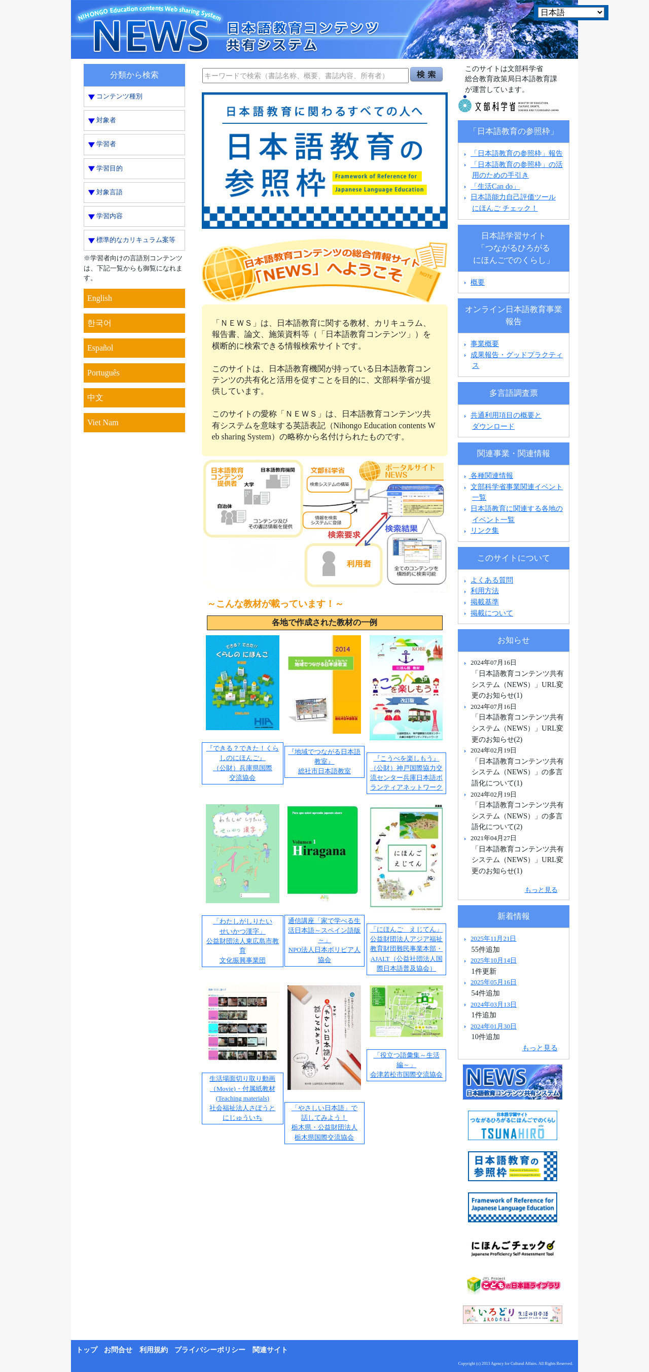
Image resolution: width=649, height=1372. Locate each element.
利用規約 (153, 1350)
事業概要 (485, 343)
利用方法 (485, 591)
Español (100, 348)
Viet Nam (103, 422)
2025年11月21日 (493, 938)
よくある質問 (492, 580)
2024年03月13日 (494, 1004)
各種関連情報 (487, 475)
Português (103, 372)
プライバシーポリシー (209, 1350)
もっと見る (541, 890)
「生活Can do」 (495, 186)
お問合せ (118, 1350)
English (99, 298)
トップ (86, 1350)
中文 (95, 397)
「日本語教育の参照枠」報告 (517, 153)
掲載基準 (485, 602)
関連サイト (270, 1350)
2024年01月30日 (494, 1026)
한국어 (99, 323)
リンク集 (485, 530)
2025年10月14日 (494, 960)
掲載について (492, 613)
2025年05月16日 (494, 982)
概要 (478, 282)
